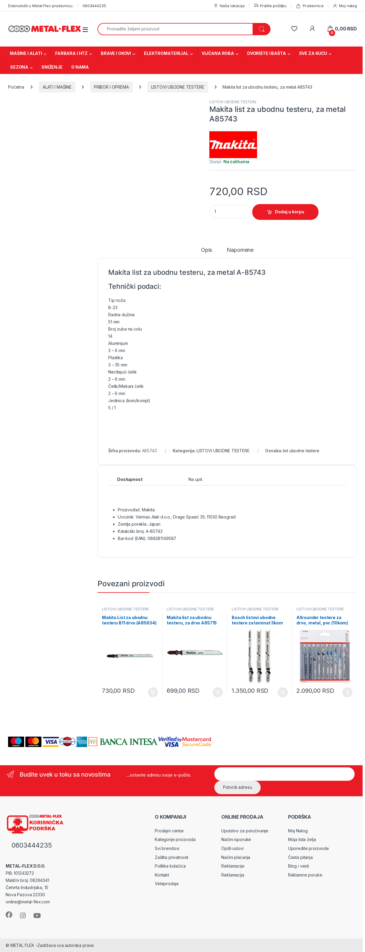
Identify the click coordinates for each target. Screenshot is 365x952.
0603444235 (94, 5)
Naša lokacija (229, 5)
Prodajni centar (169, 830)
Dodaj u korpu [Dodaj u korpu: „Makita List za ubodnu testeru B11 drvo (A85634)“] (153, 692)
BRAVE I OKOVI (116, 53)
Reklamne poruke (305, 874)
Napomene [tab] (240, 250)
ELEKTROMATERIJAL (166, 53)
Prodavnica (309, 5)
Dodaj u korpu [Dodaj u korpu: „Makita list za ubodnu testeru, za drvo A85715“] (218, 692)
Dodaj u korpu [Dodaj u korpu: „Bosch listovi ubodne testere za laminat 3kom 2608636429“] (283, 692)
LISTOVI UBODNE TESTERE (177, 87)
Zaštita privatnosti (171, 857)
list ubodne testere (301, 450)
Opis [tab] (206, 250)
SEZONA (19, 67)
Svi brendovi (167, 848)
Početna (16, 87)
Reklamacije (232, 865)
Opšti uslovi (232, 848)
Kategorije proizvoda (175, 839)
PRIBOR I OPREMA (111, 87)
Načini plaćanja (235, 857)
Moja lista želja (302, 839)
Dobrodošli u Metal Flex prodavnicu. (40, 5)
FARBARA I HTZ (71, 53)
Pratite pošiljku (270, 5)
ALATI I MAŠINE (57, 87)
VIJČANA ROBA (218, 53)
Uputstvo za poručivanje (244, 830)
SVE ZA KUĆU (313, 53)
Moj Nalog (298, 830)
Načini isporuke (236, 839)
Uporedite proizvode (308, 848)
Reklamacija (232, 874)
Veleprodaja (166, 883)
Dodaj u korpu (289, 211)
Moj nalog (344, 5)
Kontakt (162, 874)
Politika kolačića (170, 865)
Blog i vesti (298, 865)
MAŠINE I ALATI (26, 53)
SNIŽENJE (52, 67)
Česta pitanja (300, 857)
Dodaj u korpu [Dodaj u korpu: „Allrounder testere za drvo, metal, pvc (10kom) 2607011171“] (347, 692)
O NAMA (80, 67)
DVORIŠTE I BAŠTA (266, 53)
